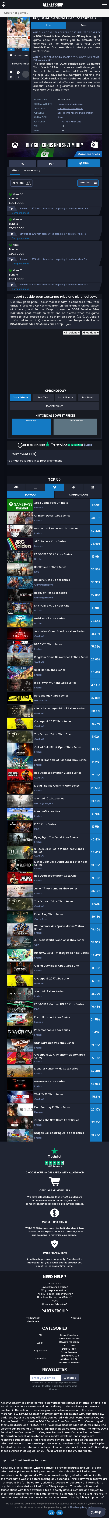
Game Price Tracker (69, 1338)
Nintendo (40, 1358)
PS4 (68, 121)
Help (96, 1512)
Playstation (40, 1350)
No (59, 1512)
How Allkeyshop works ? (54, 1287)
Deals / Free (69, 1348)
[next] (25, 49)
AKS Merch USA (69, 1359)
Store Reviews (69, 1352)
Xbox (60, 117)
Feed (84, 25)
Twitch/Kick (33, 1318)
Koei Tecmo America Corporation (75, 112)
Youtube (76, 1318)
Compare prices (20, 212)
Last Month (88, 397)
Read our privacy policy (82, 1507)
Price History (32, 170)
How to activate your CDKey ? (54, 1297)
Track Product (55, 406)
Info (48, 25)
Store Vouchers (69, 1335)
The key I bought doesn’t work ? (54, 1294)
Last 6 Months (65, 397)
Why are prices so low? (54, 1290)
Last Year (43, 397)
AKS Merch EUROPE (69, 1362)
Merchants (33, 1321)
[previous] (11, 49)
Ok (51, 1512)
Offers (15, 170)
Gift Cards (69, 1345)
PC (63, 121)
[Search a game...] (54, 13)
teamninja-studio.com (70, 104)
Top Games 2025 (69, 1355)
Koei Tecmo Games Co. (70, 108)
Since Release (20, 397)
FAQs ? (54, 1300)
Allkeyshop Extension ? (54, 1304)
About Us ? (54, 1283)
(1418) (68, 445)
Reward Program (69, 1342)
